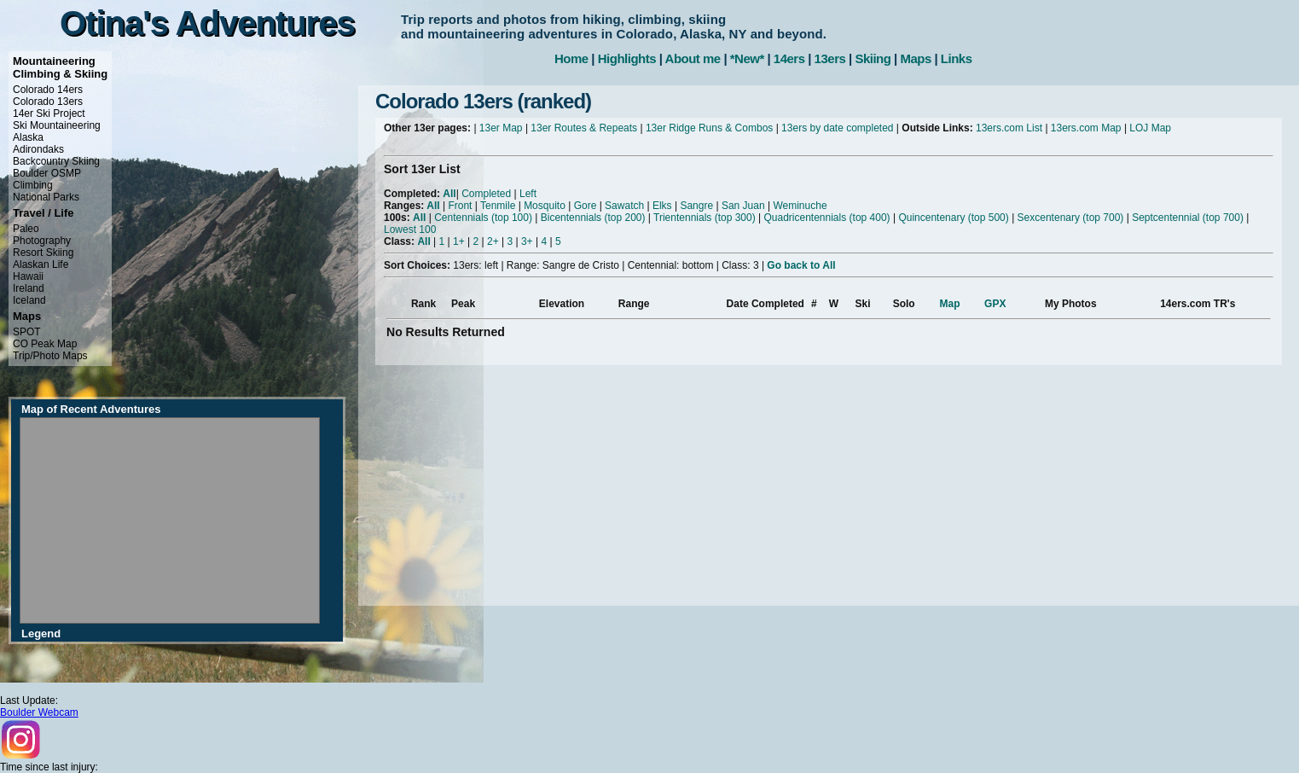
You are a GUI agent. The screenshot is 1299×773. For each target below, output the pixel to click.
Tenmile (497, 206)
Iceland (29, 300)
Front (460, 206)
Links (956, 58)
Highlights (627, 58)
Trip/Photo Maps (50, 356)
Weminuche (799, 206)
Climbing (33, 185)
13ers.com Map (1086, 128)
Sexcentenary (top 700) (1071, 218)
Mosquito (544, 206)
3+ (527, 241)
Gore (585, 206)
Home (571, 58)
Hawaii (28, 276)
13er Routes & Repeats (584, 128)
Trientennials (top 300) (704, 218)
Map (950, 304)
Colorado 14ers (48, 90)
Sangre (696, 206)
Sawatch (624, 206)
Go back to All (801, 265)
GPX (995, 304)
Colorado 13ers (48, 102)
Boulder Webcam (39, 712)
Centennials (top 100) (483, 218)
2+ (493, 241)
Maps (915, 58)
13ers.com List (1009, 128)
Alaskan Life (40, 264)
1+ (459, 241)
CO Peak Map (45, 344)
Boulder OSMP (47, 173)
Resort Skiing (43, 253)
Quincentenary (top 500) (953, 218)
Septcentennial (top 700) (1188, 218)
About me (693, 58)
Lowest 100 (410, 229)
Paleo (26, 229)
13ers (830, 58)
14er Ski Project (49, 113)
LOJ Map (1150, 128)
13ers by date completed (837, 128)
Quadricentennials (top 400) (826, 218)
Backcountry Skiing (56, 161)
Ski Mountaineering (57, 125)
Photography (42, 241)
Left (527, 194)
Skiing (872, 58)
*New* (747, 58)
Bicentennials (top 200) (593, 218)
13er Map (501, 128)
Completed (486, 194)
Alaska (28, 137)
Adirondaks (38, 149)
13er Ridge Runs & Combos (709, 128)
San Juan (743, 206)
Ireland (28, 288)
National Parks (46, 197)
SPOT (27, 332)
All (449, 194)
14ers (789, 58)
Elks (662, 206)
